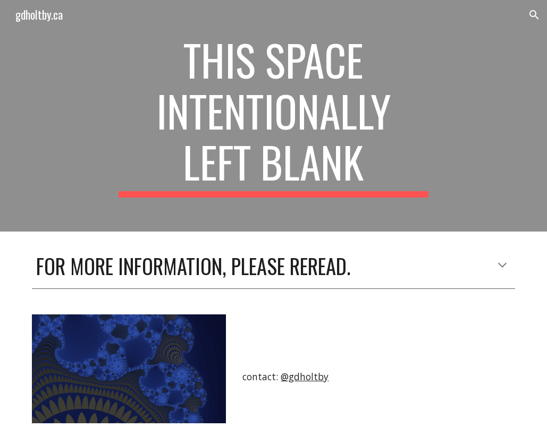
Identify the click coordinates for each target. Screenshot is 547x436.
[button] (534, 15)
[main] (273, 116)
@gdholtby (305, 376)
